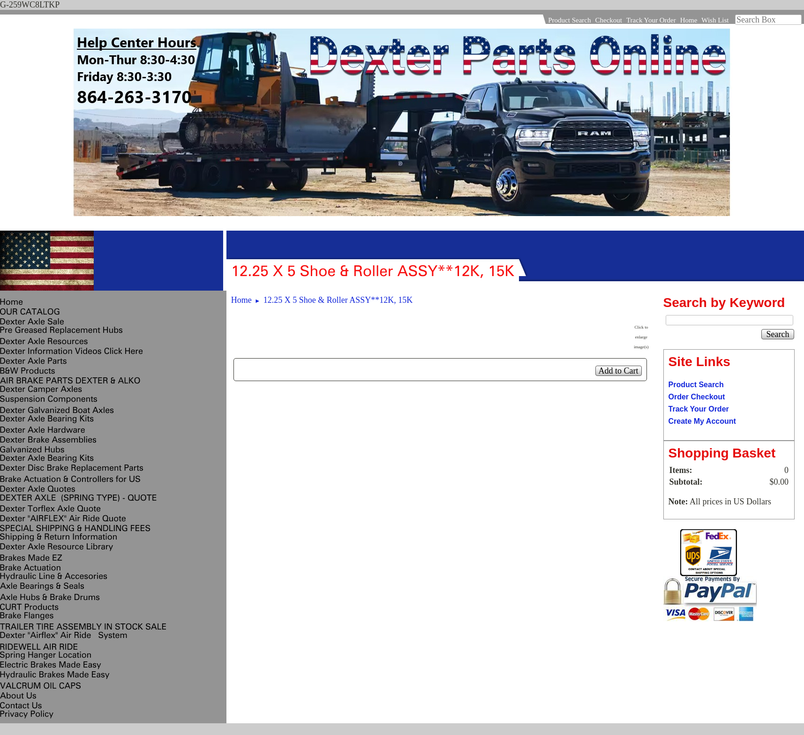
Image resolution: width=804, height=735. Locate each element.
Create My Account (702, 421)
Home (689, 20)
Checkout (608, 20)
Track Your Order (651, 20)
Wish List (715, 20)
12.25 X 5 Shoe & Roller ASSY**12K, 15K (338, 300)
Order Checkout (697, 397)
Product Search (569, 20)
